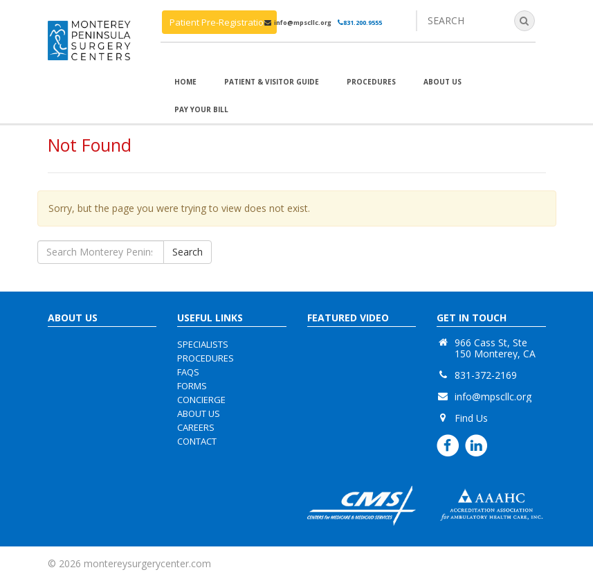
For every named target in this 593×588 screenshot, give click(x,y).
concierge (201, 399)
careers (196, 427)
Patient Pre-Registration (219, 22)
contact (197, 441)
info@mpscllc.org (302, 22)
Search (187, 251)
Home (185, 82)
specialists (202, 344)
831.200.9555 (360, 22)
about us (198, 413)
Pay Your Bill (201, 109)
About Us (442, 82)
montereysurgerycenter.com (147, 563)
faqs (188, 372)
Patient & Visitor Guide (271, 82)
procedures (205, 358)
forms (192, 386)
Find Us (471, 418)
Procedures (371, 82)
